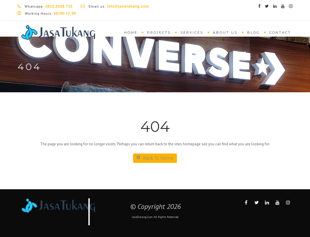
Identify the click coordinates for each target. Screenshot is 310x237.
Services (191, 32)
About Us (225, 32)
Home (130, 32)
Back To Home (155, 158)
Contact (280, 32)
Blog (253, 32)
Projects (159, 32)
